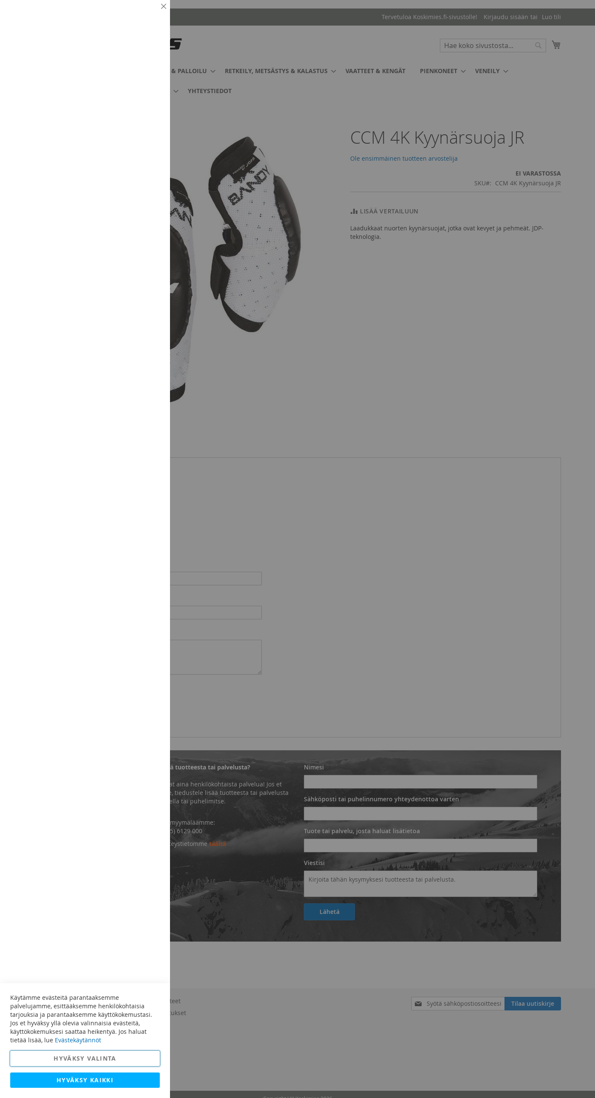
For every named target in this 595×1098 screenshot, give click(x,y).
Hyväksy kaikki (85, 1080)
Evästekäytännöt (78, 1040)
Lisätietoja (144, 78)
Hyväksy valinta (85, 1058)
